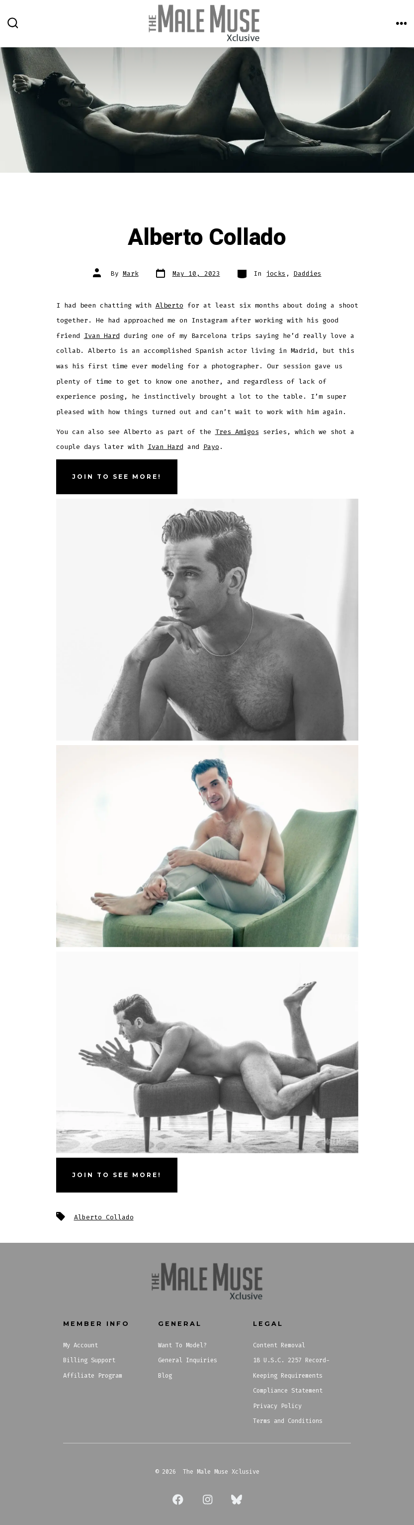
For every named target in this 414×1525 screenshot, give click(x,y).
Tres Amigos (237, 432)
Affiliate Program (92, 1376)
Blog (165, 1376)
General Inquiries (187, 1360)
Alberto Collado (104, 1217)
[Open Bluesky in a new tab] (236, 1499)
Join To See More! (117, 1175)
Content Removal (279, 1345)
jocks (276, 273)
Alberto (169, 305)
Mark (131, 273)
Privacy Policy (277, 1406)
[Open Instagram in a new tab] (207, 1499)
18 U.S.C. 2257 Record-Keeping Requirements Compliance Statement (291, 1375)
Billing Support (89, 1360)
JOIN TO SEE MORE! (117, 476)
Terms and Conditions (288, 1421)
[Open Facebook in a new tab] (178, 1499)
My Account (80, 1345)
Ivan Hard (102, 335)
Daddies (308, 273)
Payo (211, 446)
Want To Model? (182, 1345)
